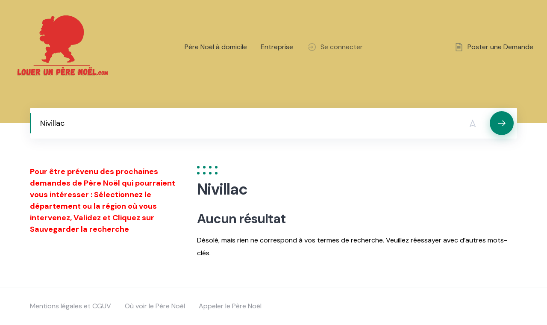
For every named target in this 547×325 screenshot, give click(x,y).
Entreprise (277, 46)
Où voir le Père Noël (155, 305)
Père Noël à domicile (216, 46)
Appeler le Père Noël (230, 305)
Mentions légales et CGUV (70, 305)
